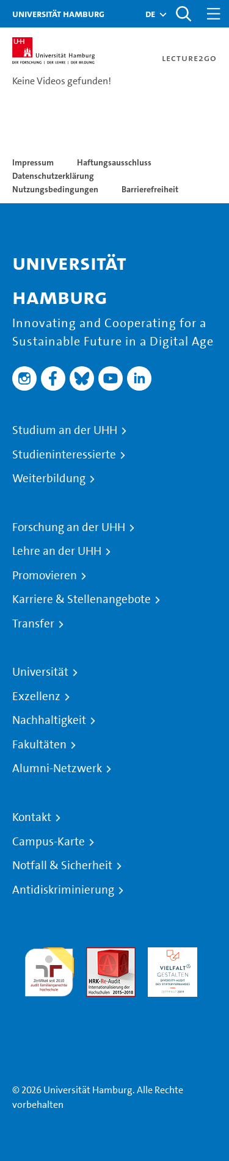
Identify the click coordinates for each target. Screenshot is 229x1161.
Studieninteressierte (64, 455)
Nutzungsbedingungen (55, 189)
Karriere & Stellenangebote (81, 599)
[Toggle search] (183, 13)
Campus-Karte (48, 842)
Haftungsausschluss (114, 162)
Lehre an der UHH (56, 551)
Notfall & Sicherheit (62, 865)
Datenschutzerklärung (53, 176)
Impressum (33, 162)
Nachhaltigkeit (49, 720)
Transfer (33, 624)
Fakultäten (39, 745)
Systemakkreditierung (49, 1003)
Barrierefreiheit (150, 189)
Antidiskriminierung (63, 890)
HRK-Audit (169, 954)
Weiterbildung (48, 478)
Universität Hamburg (58, 13)
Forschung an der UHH (68, 527)
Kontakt (31, 817)
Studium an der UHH (64, 430)
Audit (97, 954)
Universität (40, 672)
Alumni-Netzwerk (57, 768)
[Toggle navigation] (213, 13)
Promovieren (44, 576)
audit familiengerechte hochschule (49, 969)
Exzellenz (36, 696)
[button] (150, 14)
